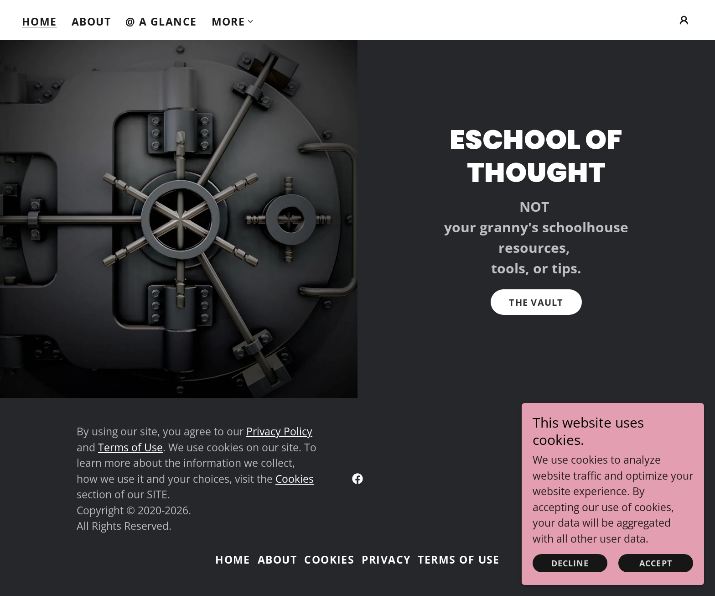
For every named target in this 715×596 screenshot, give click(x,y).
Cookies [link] (329, 559)
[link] (357, 479)
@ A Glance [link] (161, 21)
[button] (233, 21)
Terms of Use (130, 447)
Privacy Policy (279, 431)
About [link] (91, 21)
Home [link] (39, 21)
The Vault (536, 302)
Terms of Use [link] (458, 559)
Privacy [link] (386, 559)
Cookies (294, 478)
